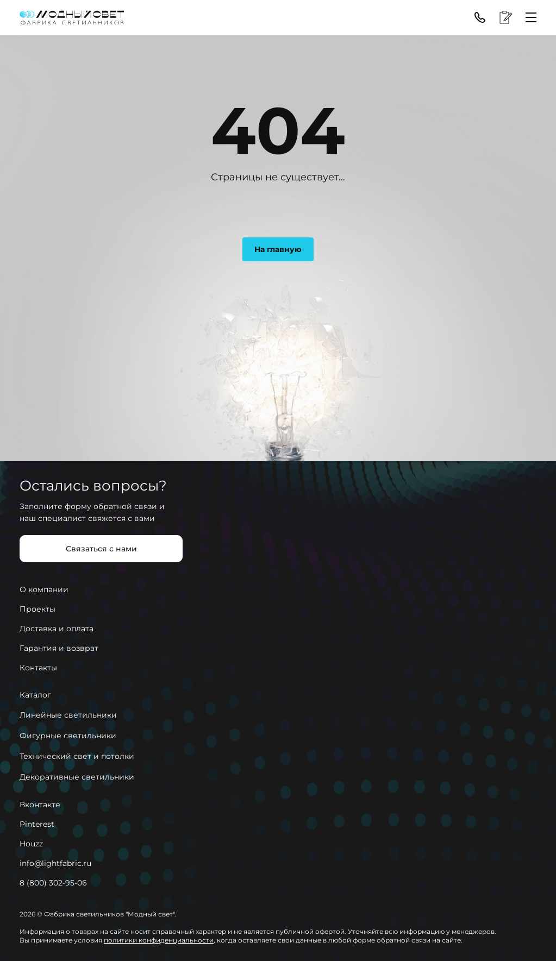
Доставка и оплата (56, 628)
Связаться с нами (101, 549)
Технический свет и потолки (77, 756)
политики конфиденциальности (159, 940)
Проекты (37, 609)
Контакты (38, 668)
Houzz (31, 844)
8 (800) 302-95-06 (53, 883)
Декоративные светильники (77, 777)
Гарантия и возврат (59, 648)
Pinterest (37, 824)
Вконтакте (40, 804)
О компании (44, 589)
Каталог (35, 695)
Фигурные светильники (68, 735)
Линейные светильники (68, 715)
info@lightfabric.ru (55, 863)
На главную (278, 249)
